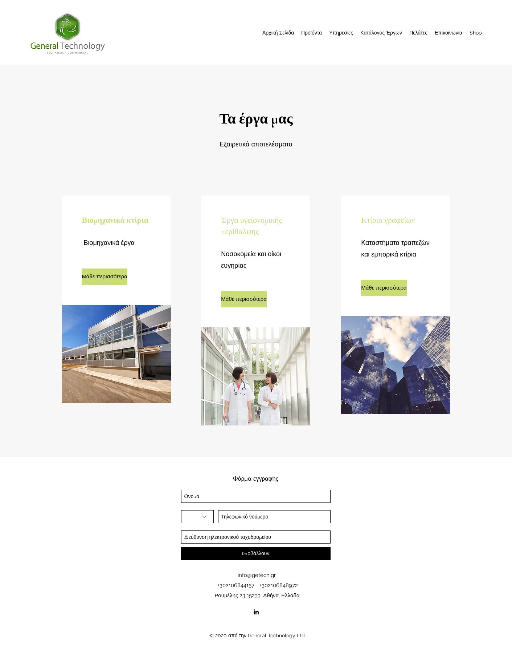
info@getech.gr (257, 575)
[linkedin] (256, 611)
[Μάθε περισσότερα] (104, 277)
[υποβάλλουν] (256, 553)
